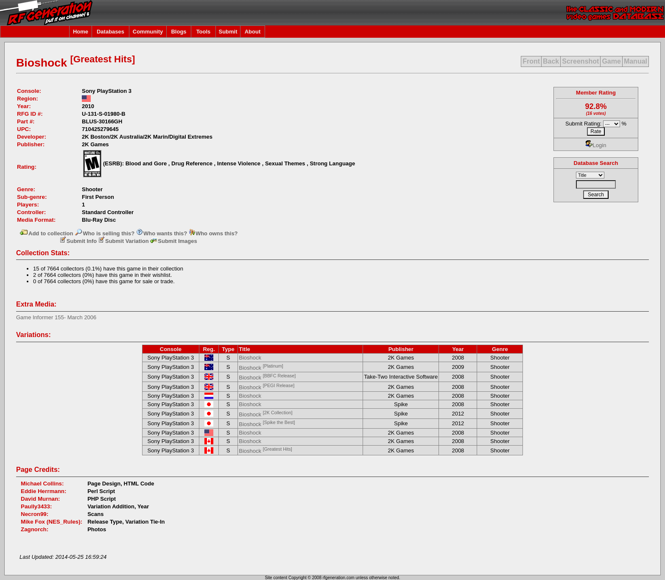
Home (80, 31)
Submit (227, 31)
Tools (203, 31)
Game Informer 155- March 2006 (56, 317)
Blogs (178, 31)
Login (596, 145)
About (253, 31)
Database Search (596, 163)
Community (148, 31)
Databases (110, 31)
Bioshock (250, 357)
